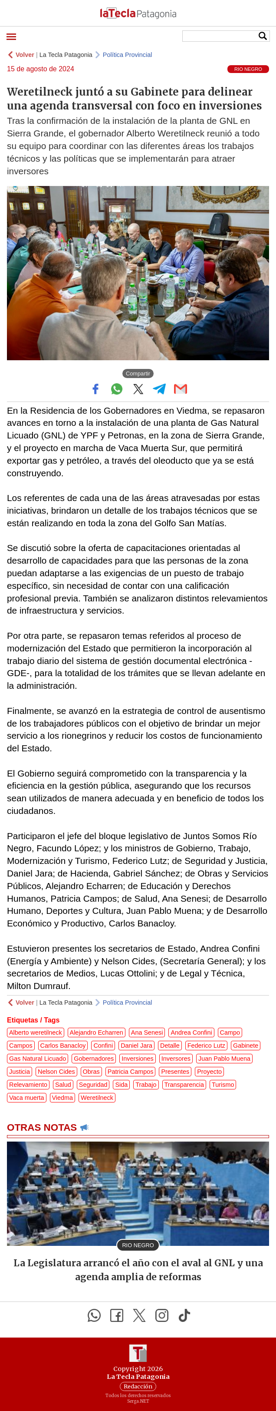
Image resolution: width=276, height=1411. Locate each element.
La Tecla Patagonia (65, 54)
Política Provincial (127, 54)
